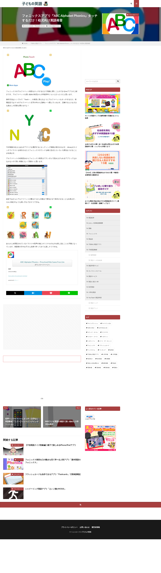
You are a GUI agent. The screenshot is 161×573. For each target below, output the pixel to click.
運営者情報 (96, 527)
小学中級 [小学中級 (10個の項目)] (105, 354)
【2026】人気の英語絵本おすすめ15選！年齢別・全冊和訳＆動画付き (102, 174)
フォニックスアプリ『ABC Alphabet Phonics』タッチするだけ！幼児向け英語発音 (67, 43)
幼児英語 (91, 287)
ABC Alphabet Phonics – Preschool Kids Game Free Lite (42, 262)
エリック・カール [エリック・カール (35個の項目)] (93, 332)
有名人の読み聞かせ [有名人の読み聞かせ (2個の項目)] (93, 363)
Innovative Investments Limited (17, 276)
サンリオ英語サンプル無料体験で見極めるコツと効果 (102, 117)
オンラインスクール (95, 271)
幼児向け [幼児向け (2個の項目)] (90, 358)
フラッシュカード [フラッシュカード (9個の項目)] (104, 345)
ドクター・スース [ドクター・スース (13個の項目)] (93, 336)
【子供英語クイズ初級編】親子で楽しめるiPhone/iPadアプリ (50, 445)
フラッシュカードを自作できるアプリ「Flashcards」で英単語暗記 (53, 474)
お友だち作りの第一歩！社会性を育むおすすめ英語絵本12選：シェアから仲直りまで (102, 145)
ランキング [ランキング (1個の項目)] (102, 350)
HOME (26, 43)
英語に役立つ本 (94, 281)
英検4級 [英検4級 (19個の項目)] (98, 367)
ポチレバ (16, 280)
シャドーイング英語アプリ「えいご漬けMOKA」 (45, 489)
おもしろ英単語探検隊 (96, 223)
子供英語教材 (93, 249)
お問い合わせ (85, 527)
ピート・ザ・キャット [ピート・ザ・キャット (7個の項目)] (105, 341)
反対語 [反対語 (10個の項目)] (112, 350)
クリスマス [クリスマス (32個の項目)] (105, 332)
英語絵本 (91, 218)
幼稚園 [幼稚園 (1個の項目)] (108, 358)
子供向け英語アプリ (53, 26)
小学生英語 (92, 292)
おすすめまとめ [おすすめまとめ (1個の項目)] (103, 328)
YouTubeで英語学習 (95, 297)
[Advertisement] (42, 327)
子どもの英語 (86, 532)
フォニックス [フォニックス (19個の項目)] (91, 345)
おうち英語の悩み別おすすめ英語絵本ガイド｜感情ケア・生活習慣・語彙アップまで (102, 202)
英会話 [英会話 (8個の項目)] (114, 363)
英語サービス (93, 276)
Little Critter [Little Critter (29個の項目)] (91, 328)
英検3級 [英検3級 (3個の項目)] (90, 367)
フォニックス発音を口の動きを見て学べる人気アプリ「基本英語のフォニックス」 (53, 460)
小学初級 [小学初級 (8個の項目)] (114, 354)
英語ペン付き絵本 (96, 260)
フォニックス (19, 459)
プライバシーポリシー (69, 527)
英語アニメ (94, 308)
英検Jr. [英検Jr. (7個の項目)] (116, 367)
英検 (90, 228)
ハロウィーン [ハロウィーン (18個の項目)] (91, 341)
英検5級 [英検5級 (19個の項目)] (107, 367)
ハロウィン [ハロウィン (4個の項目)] (105, 336)
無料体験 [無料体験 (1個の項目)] (105, 363)
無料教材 (93, 255)
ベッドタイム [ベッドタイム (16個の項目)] (91, 350)
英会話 (91, 239)
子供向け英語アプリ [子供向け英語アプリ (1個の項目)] (93, 354)
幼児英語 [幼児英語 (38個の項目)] (99, 358)
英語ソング (94, 303)
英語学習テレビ (94, 265)
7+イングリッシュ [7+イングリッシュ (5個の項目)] (93, 323)
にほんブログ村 (90, 419)
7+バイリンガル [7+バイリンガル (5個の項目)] (106, 323)
